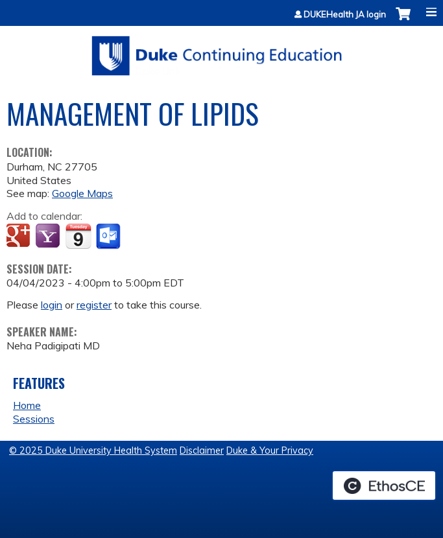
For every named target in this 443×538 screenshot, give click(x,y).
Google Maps (82, 193)
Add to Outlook (109, 237)
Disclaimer (202, 450)
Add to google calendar (19, 237)
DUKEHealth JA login (345, 14)
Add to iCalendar (78, 236)
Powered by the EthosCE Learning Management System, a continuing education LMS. (384, 485)
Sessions (33, 418)
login (51, 304)
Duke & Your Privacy (269, 450)
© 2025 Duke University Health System (93, 450)
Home (27, 405)
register (94, 304)
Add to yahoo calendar (49, 237)
